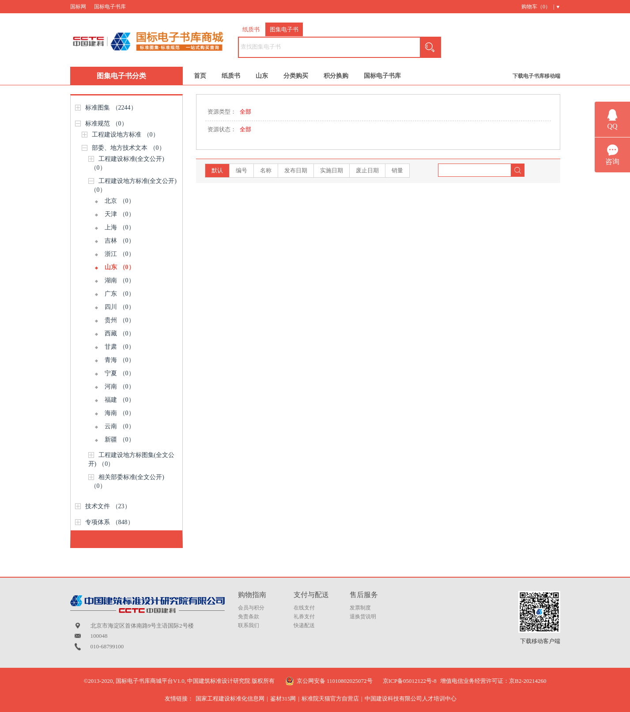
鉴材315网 (283, 698)
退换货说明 (363, 616)
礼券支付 (304, 616)
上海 (120, 227)
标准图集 (111, 107)
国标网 (78, 7)
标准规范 (106, 123)
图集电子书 (284, 29)
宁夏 (120, 373)
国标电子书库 (110, 7)
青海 (120, 360)
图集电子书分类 (121, 76)
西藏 (120, 333)
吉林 (120, 240)
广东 (120, 293)
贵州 (120, 320)
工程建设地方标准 (125, 134)
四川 (120, 307)
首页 (200, 75)
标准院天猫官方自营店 (330, 698)
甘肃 (120, 346)
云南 (120, 426)
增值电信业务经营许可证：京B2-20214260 (493, 681)
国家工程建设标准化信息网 (230, 698)
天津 (120, 214)
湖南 (120, 280)
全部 (245, 111)
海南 (120, 413)
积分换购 (336, 75)
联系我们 (248, 625)
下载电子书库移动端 (536, 76)
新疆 (120, 439)
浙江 (120, 254)
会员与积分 (251, 608)
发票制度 (360, 608)
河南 (120, 386)
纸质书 (251, 29)
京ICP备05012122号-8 (410, 681)
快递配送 (304, 625)
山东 (262, 75)
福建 (120, 399)
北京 (120, 201)
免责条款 (248, 616)
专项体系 (109, 522)
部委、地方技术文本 (128, 148)
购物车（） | (537, 7)
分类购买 (295, 75)
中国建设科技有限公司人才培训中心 (410, 698)
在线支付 (304, 608)
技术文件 (108, 506)
